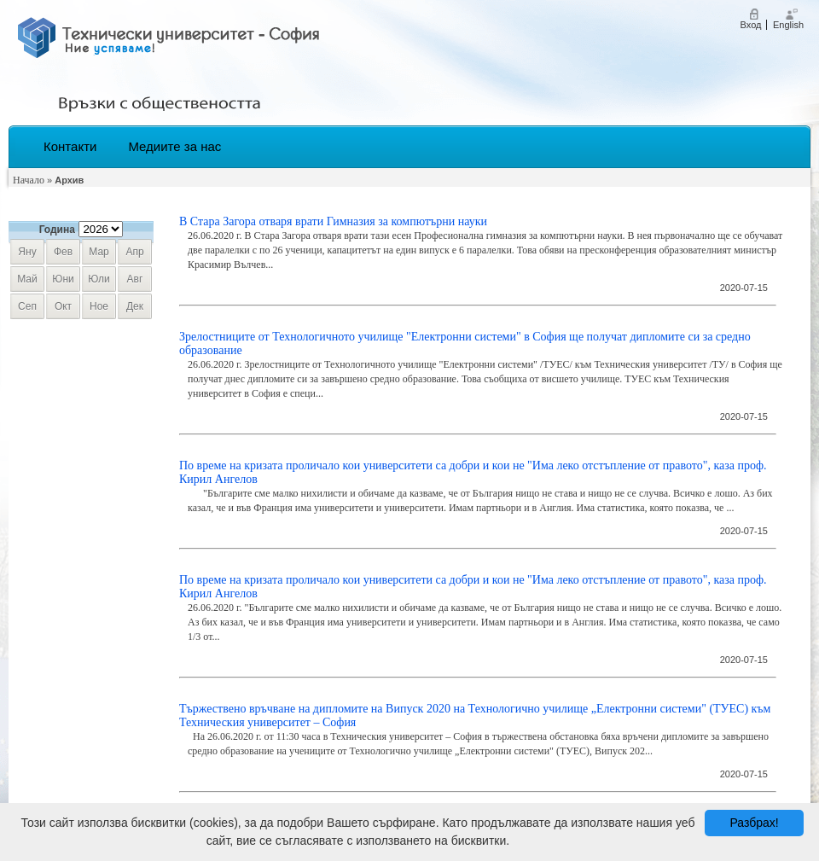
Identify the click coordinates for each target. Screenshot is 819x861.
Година (57, 230)
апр (134, 252)
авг (135, 279)
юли (98, 279)
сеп (27, 306)
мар (98, 252)
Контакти (70, 146)
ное (99, 306)
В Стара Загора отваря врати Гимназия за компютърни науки (333, 221)
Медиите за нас (174, 146)
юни (62, 279)
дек (134, 306)
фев (63, 252)
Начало (28, 180)
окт (63, 306)
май (27, 279)
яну (27, 252)
